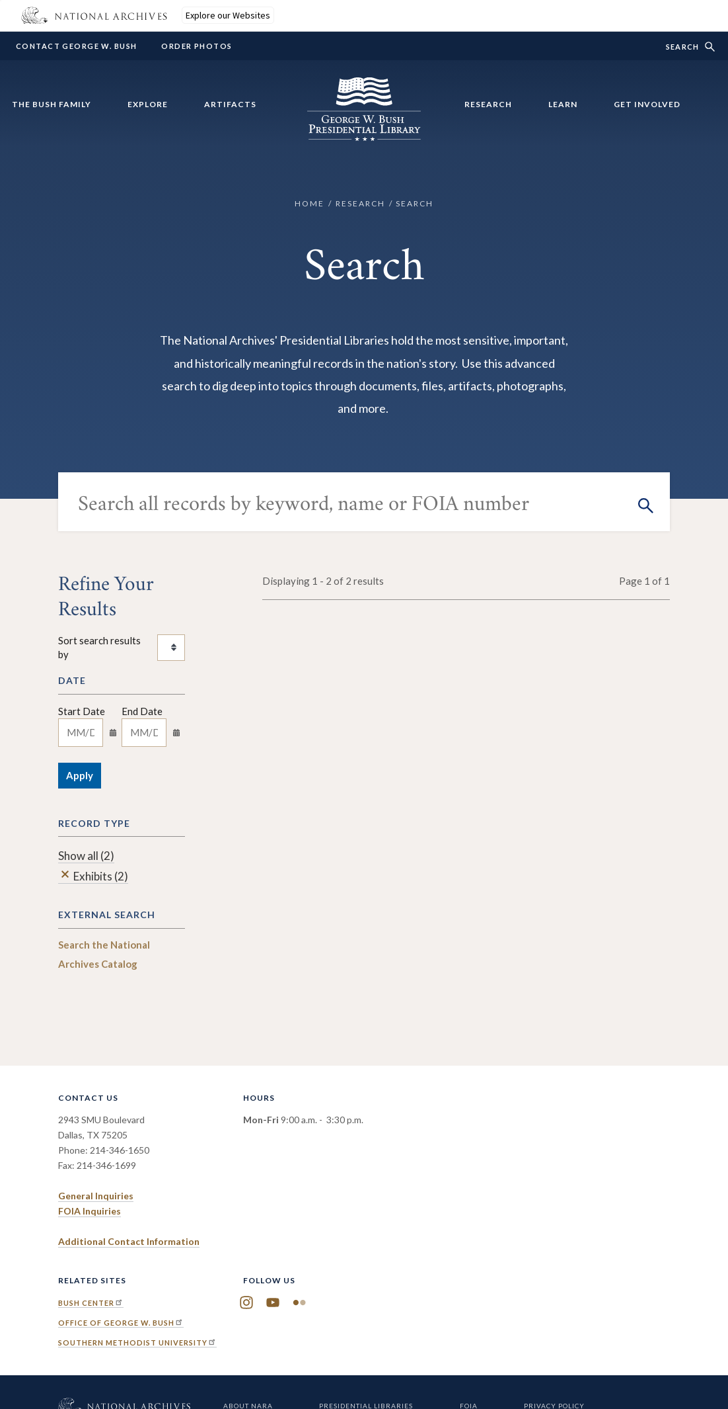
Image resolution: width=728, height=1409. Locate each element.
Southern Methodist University (137, 1342)
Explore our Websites (228, 15)
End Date (142, 711)
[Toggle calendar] (113, 732)
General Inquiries (95, 1195)
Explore (147, 104)
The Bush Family (51, 104)
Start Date (81, 711)
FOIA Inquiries (89, 1211)
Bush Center (91, 1303)
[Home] (364, 133)
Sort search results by (99, 647)
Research (488, 104)
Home (309, 203)
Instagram (246, 1303)
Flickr (299, 1303)
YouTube (272, 1303)
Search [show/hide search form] (682, 46)
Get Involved (647, 104)
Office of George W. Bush (121, 1322)
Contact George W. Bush (76, 46)
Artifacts (230, 104)
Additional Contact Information (129, 1241)
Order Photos (196, 46)
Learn (562, 104)
